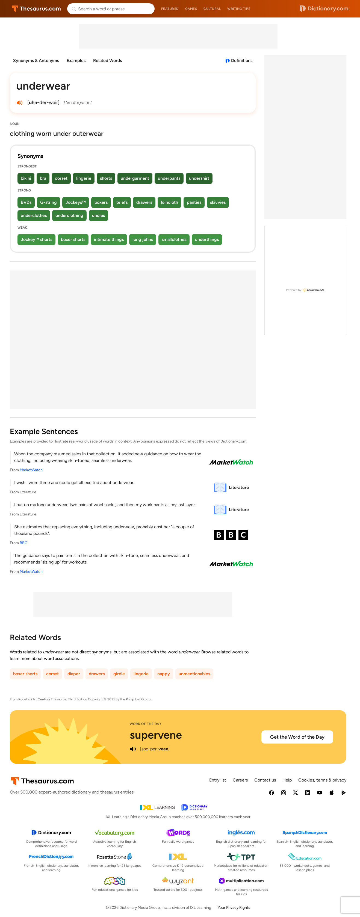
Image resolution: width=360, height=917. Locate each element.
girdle (119, 673)
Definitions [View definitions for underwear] (241, 60)
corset (61, 178)
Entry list (217, 780)
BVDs (26, 202)
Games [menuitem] (191, 9)
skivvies (218, 202)
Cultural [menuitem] (212, 9)
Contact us (265, 780)
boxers (101, 202)
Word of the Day (146, 724)
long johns (142, 239)
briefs (122, 202)
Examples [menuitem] (76, 60)
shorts (106, 178)
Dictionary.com (324, 8)
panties (194, 202)
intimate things (109, 239)
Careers (240, 780)
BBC (23, 543)
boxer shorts (73, 239)
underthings (207, 239)
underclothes (34, 215)
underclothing (69, 215)
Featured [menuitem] (170, 9)
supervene (156, 734)
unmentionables (194, 673)
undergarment (135, 178)
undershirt (199, 178)
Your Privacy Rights (234, 907)
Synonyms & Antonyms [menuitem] (36, 60)
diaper (73, 673)
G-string (48, 202)
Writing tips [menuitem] (238, 9)
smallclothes (174, 239)
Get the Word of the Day (297, 737)
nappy (163, 673)
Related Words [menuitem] (107, 60)
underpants (169, 178)
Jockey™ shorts (36, 239)
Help (287, 780)
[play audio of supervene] (133, 749)
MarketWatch (31, 470)
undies (98, 215)
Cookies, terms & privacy (322, 780)
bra (43, 178)
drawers (144, 202)
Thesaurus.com (36, 9)
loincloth (169, 202)
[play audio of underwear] (19, 102)
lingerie (83, 178)
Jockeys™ (76, 202)
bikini (26, 178)
